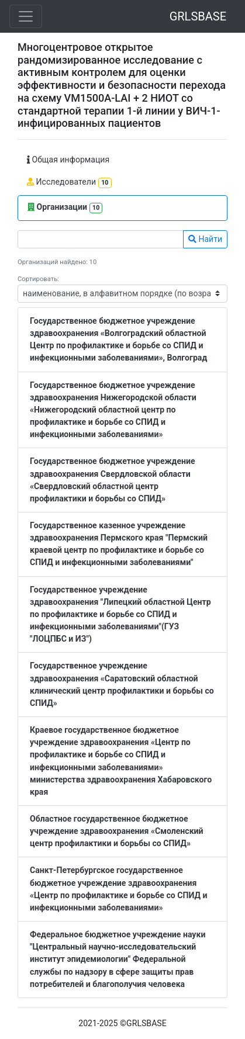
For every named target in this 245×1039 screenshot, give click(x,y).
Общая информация (68, 159)
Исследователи (69, 182)
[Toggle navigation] (25, 16)
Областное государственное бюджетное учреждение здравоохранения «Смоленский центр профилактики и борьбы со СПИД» (116, 831)
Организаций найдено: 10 (57, 262)
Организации (64, 207)
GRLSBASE (198, 16)
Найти (205, 239)
